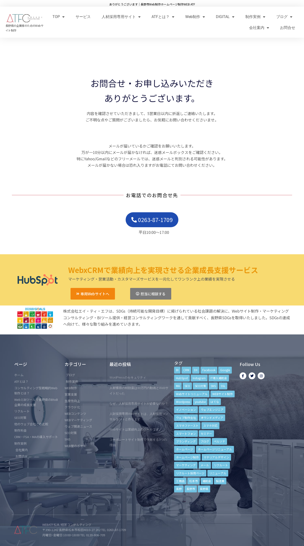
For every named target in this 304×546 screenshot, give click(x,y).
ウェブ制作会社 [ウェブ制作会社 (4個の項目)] (186, 418)
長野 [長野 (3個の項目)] (179, 489)
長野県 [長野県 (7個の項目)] (204, 489)
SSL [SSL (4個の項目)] (223, 386)
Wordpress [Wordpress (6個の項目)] (183, 402)
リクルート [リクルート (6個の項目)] (221, 465)
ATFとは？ (163, 16)
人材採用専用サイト (121, 16)
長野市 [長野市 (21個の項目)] (190, 489)
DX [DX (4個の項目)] (196, 370)
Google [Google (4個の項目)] (225, 370)
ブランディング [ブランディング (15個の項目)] (186, 441)
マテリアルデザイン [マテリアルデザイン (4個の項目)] (216, 457)
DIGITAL (225, 16)
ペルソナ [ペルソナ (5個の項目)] (219, 441)
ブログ (284, 16)
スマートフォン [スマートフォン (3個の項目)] (186, 433)
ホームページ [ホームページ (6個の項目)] (184, 449)
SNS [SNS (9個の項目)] (213, 386)
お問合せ (287, 27)
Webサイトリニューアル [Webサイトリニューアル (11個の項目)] (192, 394)
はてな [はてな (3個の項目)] (214, 402)
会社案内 (259, 27)
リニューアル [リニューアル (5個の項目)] (217, 473)
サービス (83, 16)
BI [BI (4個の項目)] (177, 370)
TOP (58, 16)
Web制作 (195, 16)
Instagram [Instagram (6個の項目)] (199, 378)
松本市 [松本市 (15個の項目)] (193, 481)
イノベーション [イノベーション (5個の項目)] (186, 409)
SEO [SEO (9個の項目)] (187, 386)
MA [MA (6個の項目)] (178, 386)
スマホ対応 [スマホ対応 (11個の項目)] (210, 425)
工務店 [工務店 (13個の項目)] (180, 481)
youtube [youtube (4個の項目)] (200, 402)
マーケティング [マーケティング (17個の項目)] (186, 465)
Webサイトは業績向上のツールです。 (135, 429)
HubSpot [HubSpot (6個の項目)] (182, 378)
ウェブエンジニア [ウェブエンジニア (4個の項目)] (212, 409)
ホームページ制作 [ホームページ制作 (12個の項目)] (187, 457)
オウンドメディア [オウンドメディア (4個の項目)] (212, 418)
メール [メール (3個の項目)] (204, 465)
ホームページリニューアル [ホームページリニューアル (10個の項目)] (215, 449)
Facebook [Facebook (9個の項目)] (208, 370)
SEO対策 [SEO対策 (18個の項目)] (200, 386)
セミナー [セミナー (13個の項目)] (206, 433)
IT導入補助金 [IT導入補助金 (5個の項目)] (218, 378)
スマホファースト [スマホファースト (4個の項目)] (187, 425)
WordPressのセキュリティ (127, 377)
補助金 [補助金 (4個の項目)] (207, 481)
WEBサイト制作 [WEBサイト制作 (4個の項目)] (222, 394)
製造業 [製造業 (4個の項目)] (220, 481)
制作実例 (255, 16)
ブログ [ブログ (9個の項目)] (204, 441)
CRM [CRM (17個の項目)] (186, 370)
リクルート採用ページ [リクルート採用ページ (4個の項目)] (190, 473)
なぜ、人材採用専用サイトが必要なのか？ (138, 403)
